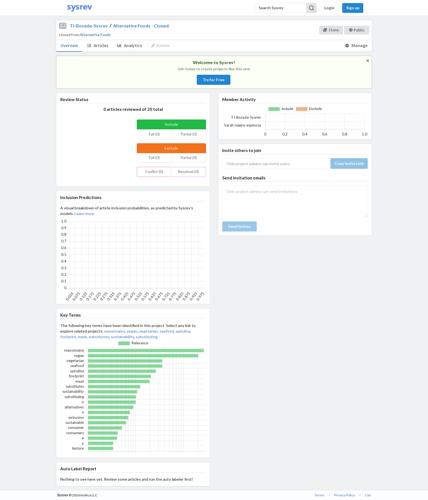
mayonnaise (114, 331)
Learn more (84, 213)
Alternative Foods (95, 35)
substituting (147, 336)
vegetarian (148, 331)
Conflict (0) (154, 171)
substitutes (99, 336)
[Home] (79, 8)
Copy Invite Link (349, 163)
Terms (319, 495)
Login (329, 7)
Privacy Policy (344, 495)
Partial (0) (189, 134)
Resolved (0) (188, 171)
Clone (331, 29)
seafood (166, 331)
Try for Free (214, 79)
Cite (368, 495)
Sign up (352, 7)
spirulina (182, 331)
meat (82, 336)
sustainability (122, 336)
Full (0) (154, 134)
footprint (68, 336)
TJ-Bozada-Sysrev (89, 25)
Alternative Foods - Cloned (141, 25)
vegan (132, 331)
